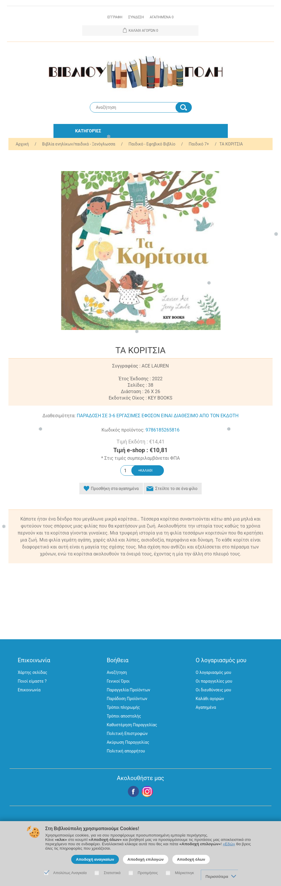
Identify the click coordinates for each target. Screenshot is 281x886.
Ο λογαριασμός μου (213, 672)
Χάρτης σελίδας (32, 672)
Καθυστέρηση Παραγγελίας (132, 724)
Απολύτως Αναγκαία (70, 873)
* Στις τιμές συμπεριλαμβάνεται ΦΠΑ (140, 458)
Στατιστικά (112, 873)
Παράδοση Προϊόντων (127, 698)
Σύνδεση (136, 17)
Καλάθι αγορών (210, 698)
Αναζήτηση (117, 672)
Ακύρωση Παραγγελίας (128, 742)
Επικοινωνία (29, 690)
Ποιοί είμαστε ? (32, 681)
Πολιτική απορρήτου (126, 751)
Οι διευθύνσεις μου (213, 690)
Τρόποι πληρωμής (123, 707)
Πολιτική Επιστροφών (127, 733)
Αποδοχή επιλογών (146, 859)
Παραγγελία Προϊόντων (128, 690)
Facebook (133, 791)
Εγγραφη (114, 17)
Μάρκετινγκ (184, 873)
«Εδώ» (229, 844)
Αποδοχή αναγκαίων (95, 859)
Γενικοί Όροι (118, 681)
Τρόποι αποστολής (124, 716)
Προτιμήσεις (148, 873)
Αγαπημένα (206, 707)
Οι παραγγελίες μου (214, 681)
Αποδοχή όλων (191, 859)
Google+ (147, 791)
